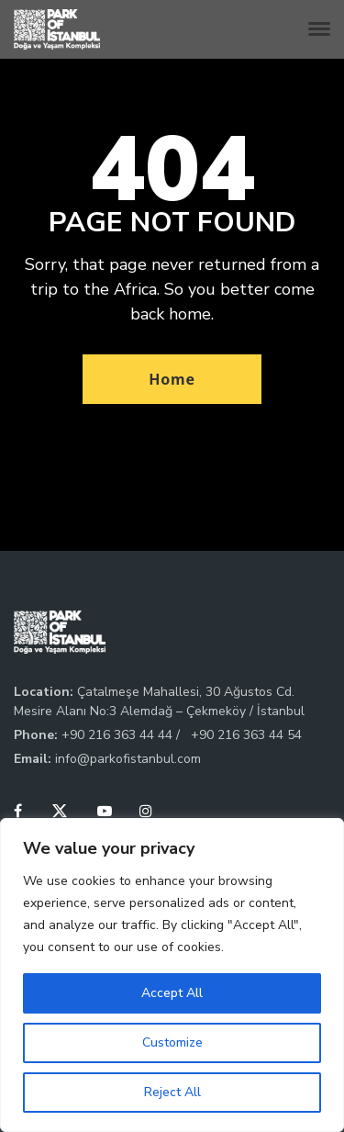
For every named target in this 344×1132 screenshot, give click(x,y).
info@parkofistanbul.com (128, 759)
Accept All (172, 993)
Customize (172, 1042)
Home (172, 379)
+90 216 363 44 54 (246, 735)
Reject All (172, 1092)
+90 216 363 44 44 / (122, 735)
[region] (172, 975)
